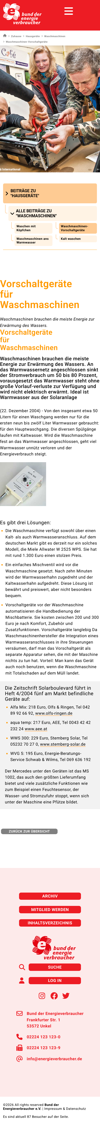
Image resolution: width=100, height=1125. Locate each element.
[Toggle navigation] (89, 11)
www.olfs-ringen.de (54, 713)
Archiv (50, 896)
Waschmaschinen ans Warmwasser (32, 241)
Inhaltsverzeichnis (50, 922)
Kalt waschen (71, 239)
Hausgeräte (31, 36)
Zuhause (14, 36)
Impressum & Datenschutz (65, 1109)
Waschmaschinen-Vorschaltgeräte (74, 228)
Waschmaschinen (53, 36)
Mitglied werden (50, 909)
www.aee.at (36, 728)
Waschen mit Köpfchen (26, 228)
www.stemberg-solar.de (63, 744)
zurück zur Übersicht (29, 831)
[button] (31, 193)
